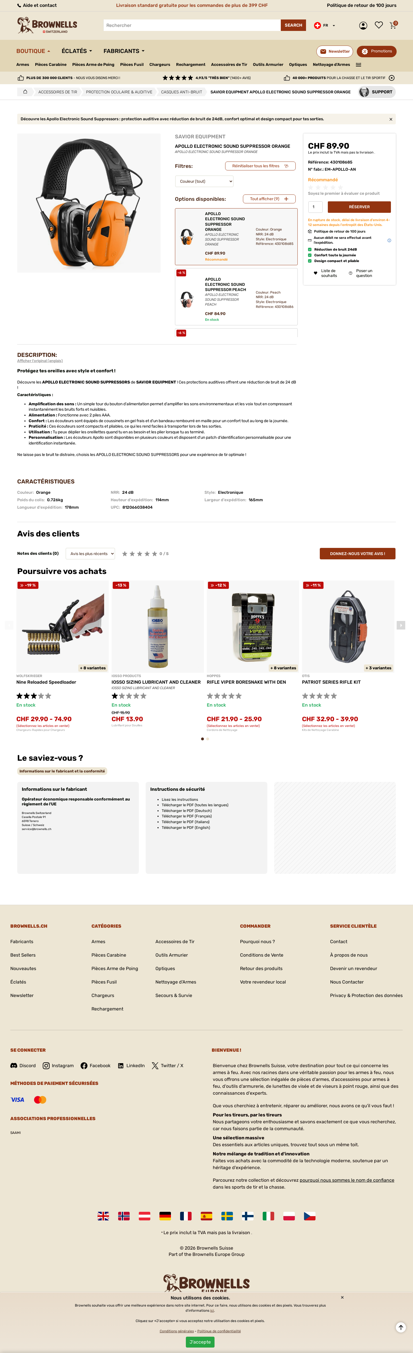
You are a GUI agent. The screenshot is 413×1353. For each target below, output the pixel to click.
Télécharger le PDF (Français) (187, 816)
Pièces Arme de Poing (93, 64)
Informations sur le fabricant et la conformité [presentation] (62, 771)
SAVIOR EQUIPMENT (200, 136)
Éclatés (74, 51)
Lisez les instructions (180, 799)
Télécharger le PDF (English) (186, 827)
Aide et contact (36, 5)
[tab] (62, 771)
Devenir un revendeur (353, 968)
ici (212, 1311)
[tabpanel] (62, 656)
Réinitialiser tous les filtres (255, 166)
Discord (23, 1065)
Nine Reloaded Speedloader (46, 682)
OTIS (306, 676)
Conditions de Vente (261, 955)
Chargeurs (159, 64)
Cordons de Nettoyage (222, 730)
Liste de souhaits (380, 25)
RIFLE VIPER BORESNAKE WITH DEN (246, 682)
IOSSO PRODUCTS (126, 676)
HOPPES (214, 676)
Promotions (381, 51)
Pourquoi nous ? (257, 941)
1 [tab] (204, 742)
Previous (9, 625)
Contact (338, 941)
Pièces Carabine (51, 64)
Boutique (30, 51)
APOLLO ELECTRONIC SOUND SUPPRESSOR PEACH (225, 292)
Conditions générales (177, 1331)
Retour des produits (261, 968)
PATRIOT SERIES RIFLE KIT (331, 682)
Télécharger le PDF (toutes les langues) (195, 805)
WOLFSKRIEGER (29, 676)
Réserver (359, 206)
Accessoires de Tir (229, 64)
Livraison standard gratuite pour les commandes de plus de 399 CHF (192, 5)
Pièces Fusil (132, 64)
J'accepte (200, 1342)
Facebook (95, 1065)
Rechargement (190, 64)
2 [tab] (209, 742)
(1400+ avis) (223, 78)
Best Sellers (23, 955)
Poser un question (360, 273)
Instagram (58, 1065)
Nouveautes (23, 968)
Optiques (298, 64)
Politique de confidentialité (219, 1331)
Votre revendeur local (263, 982)
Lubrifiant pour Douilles (127, 725)
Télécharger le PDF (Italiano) (185, 822)
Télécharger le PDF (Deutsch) (187, 811)
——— (358, 64)
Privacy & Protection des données (366, 995)
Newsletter (22, 995)
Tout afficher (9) (264, 198)
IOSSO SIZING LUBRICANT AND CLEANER (156, 682)
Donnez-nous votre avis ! (357, 553)
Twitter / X (167, 1065)
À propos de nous (349, 955)
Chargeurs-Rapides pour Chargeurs (40, 730)
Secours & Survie (173, 995)
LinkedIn (131, 1065)
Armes (22, 64)
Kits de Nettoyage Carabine (320, 730)
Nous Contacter (347, 982)
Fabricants (121, 51)
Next (401, 625)
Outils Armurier (268, 64)
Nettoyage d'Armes (331, 64)
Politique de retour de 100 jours (362, 5)
